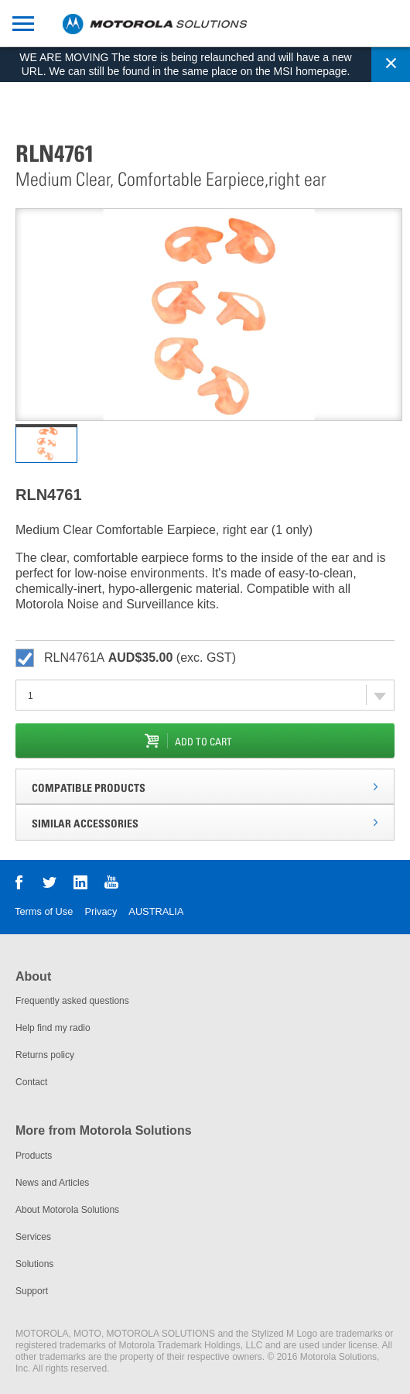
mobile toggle (17, 22)
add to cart (203, 741)
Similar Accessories (85, 823)
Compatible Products (88, 787)
